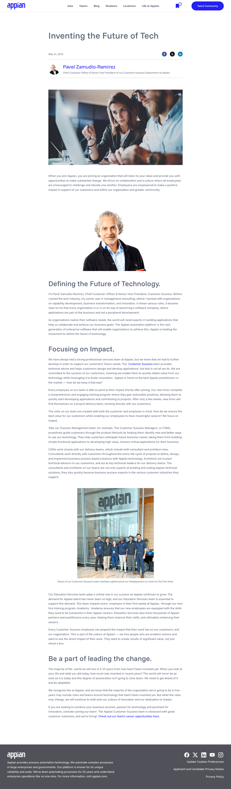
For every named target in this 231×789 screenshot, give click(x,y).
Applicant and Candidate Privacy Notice (198, 769)
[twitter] (172, 55)
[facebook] (164, 55)
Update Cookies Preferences (205, 761)
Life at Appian (150, 6)
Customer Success (140, 364)
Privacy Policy (215, 776)
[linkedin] (180, 55)
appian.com (99, 776)
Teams (83, 6)
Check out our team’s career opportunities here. (129, 716)
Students (111, 6)
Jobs (70, 6)
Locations (129, 6)
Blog (96, 6)
